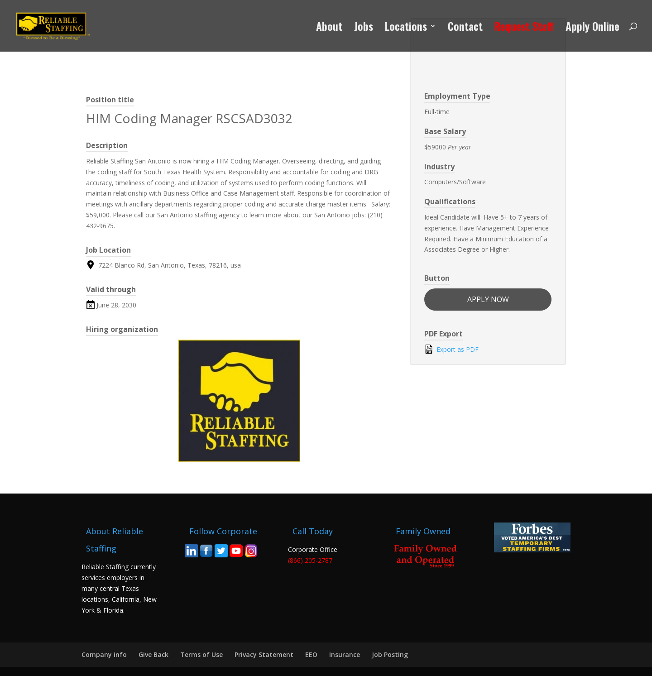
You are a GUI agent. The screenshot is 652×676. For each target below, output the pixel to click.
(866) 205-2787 (310, 560)
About (329, 28)
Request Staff (524, 28)
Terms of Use (201, 654)
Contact (465, 28)
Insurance (344, 654)
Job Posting (390, 654)
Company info (104, 654)
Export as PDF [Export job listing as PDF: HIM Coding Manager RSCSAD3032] (451, 349)
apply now (488, 299)
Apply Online (592, 28)
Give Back (153, 654)
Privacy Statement (264, 654)
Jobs (363, 28)
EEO (311, 654)
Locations (406, 28)
